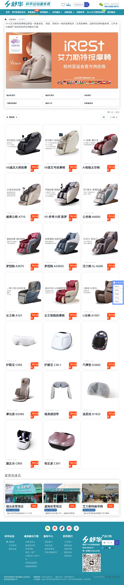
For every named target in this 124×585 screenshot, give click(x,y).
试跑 (36, 10)
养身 (103, 10)
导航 (34, 505)
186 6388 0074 (89, 510)
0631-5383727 (50, 510)
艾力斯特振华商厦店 (93, 508)
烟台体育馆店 (14, 506)
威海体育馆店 (53, 506)
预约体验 (34, 168)
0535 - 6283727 (13, 510)
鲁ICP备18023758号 (112, 577)
